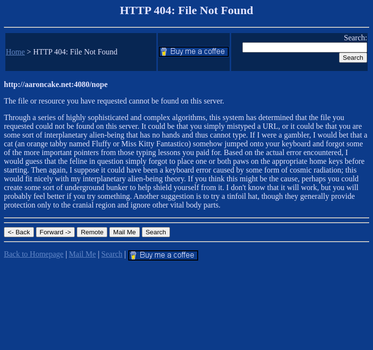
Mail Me (82, 254)
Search (112, 254)
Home (15, 52)
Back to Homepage (34, 254)
